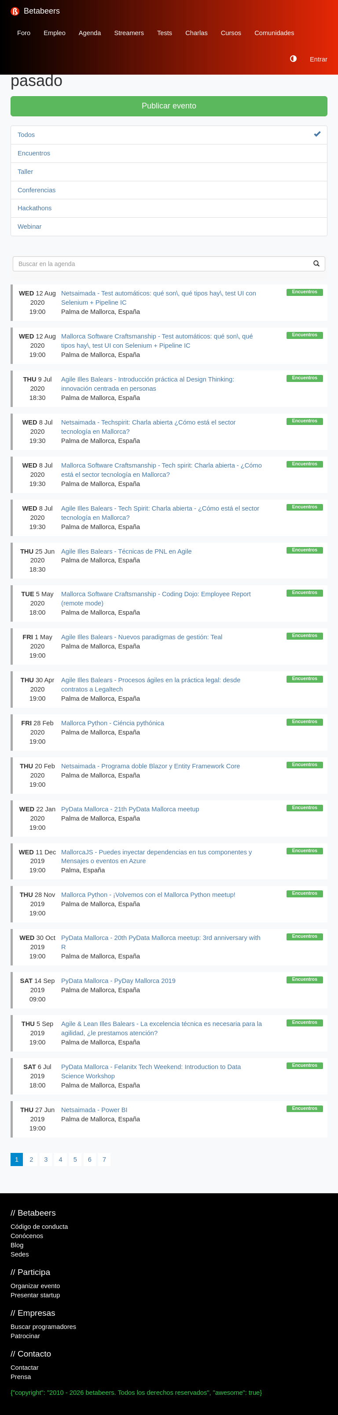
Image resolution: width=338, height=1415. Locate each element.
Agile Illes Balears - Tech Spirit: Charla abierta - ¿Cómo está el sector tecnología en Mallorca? (160, 513)
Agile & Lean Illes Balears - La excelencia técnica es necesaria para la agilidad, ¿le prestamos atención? (161, 1028)
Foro (23, 32)
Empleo (55, 32)
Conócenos (27, 1235)
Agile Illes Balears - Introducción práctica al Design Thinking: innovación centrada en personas (147, 384)
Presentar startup (35, 1295)
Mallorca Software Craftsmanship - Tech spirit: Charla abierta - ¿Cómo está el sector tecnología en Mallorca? (161, 470)
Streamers (129, 32)
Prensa (21, 1376)
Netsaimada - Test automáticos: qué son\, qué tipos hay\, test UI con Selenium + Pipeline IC (158, 298)
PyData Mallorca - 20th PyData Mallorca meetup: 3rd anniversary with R (161, 942)
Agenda (90, 32)
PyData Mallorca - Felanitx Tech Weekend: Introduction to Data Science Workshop (151, 1071)
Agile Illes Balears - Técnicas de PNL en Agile (126, 551)
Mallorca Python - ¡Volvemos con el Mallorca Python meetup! (148, 894)
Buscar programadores (43, 1326)
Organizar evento (35, 1285)
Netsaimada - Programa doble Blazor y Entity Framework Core (150, 766)
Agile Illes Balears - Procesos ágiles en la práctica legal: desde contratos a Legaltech (150, 685)
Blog (17, 1245)
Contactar (25, 1367)
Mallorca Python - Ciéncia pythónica (112, 723)
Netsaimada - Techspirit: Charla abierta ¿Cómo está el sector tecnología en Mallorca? (148, 427)
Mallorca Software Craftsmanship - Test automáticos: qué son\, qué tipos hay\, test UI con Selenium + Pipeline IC (157, 341)
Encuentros (34, 153)
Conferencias (36, 190)
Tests (164, 32)
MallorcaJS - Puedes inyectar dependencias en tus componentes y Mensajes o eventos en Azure (156, 857)
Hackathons (34, 208)
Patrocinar (25, 1335)
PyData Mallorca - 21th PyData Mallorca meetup (130, 809)
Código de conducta (39, 1226)
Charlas (196, 32)
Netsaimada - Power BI (94, 1109)
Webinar (29, 226)
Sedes (20, 1254)
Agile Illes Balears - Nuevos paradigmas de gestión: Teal (141, 637)
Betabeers (35, 11)
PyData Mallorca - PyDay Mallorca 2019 (118, 980)
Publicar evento (169, 105)
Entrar (318, 59)
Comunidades (274, 32)
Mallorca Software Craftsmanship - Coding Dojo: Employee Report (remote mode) (156, 598)
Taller (25, 171)
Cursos (231, 32)
